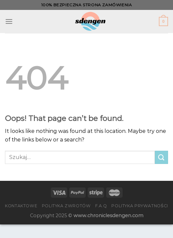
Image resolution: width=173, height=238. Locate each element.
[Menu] (9, 21)
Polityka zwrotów (66, 205)
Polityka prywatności (139, 205)
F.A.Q (101, 205)
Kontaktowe (21, 205)
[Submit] (161, 157)
